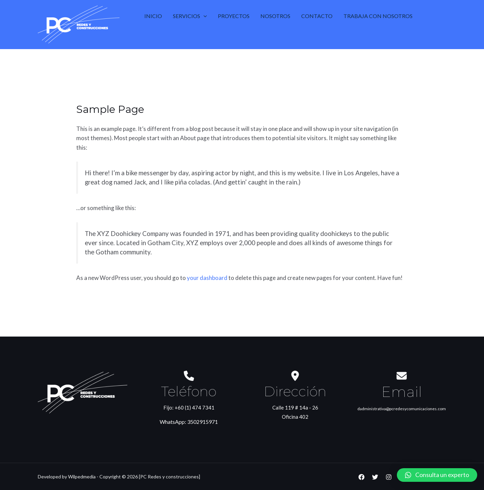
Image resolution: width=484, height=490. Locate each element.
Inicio (153, 16)
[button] (437, 475)
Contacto (317, 16)
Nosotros (275, 16)
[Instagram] (389, 477)
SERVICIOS (190, 16)
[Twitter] (375, 477)
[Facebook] (361, 477)
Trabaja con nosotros (378, 16)
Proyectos (233, 16)
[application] (203, 16)
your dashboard (207, 277)
